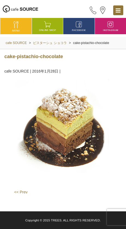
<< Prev (21, 192)
